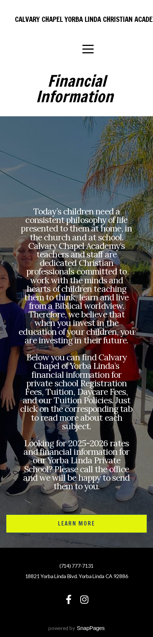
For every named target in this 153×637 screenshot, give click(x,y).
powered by (76, 628)
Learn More (76, 523)
